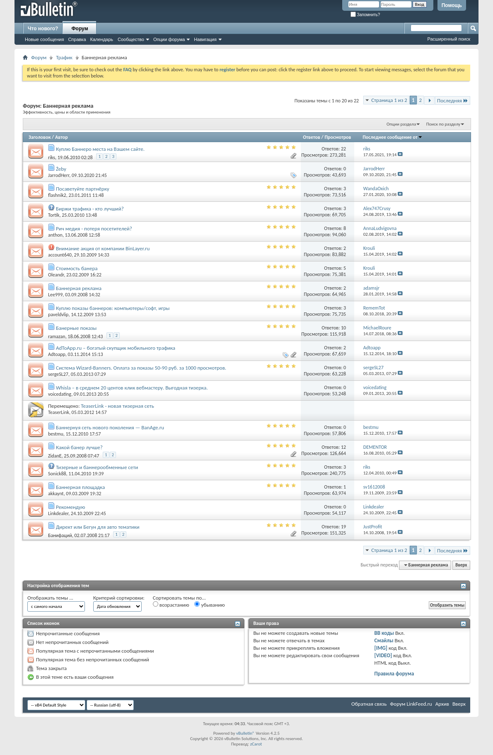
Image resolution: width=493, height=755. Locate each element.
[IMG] (381, 648)
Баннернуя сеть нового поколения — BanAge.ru (110, 427)
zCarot (256, 744)
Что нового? (43, 28)
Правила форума (394, 673)
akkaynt (56, 493)
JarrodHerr (58, 175)
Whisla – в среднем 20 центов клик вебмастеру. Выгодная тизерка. (132, 388)
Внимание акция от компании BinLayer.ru (103, 248)
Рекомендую (70, 507)
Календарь (102, 39)
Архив (442, 704)
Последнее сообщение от (392, 137)
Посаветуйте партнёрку (82, 189)
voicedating (59, 394)
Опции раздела (401, 124)
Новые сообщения (44, 39)
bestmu (55, 434)
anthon (55, 235)
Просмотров (337, 137)
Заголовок (40, 137)
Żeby (61, 169)
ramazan (56, 336)
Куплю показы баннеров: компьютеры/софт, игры (113, 308)
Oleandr (56, 275)
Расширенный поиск (448, 38)
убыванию (209, 604)
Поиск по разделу (443, 124)
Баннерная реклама (79, 288)
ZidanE (55, 456)
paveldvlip (58, 314)
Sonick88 (57, 474)
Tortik (53, 215)
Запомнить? (365, 14)
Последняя (452, 100)
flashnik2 (57, 195)
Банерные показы (76, 328)
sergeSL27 (58, 374)
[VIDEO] (383, 655)
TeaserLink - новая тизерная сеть (117, 406)
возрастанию (171, 604)
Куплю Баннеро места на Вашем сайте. (100, 149)
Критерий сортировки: (119, 598)
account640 (60, 255)
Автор (61, 137)
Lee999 (55, 295)
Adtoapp (56, 354)
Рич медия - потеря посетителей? (94, 228)
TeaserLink (58, 412)
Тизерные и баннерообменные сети (97, 467)
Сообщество (131, 39)
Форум (79, 28)
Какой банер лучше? (79, 447)
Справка (77, 39)
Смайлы (384, 640)
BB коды (384, 633)
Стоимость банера (77, 268)
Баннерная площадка (80, 487)
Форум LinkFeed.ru (411, 704)
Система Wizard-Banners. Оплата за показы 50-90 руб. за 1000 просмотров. (141, 368)
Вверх (461, 565)
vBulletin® (245, 733)
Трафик (64, 57)
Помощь (452, 5)
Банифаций (60, 535)
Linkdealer (58, 513)
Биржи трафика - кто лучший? (90, 209)
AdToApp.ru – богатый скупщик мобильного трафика (115, 348)
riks (51, 157)
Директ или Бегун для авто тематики (98, 527)
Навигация (205, 39)
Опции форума (169, 39)
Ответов (311, 137)
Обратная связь (369, 704)
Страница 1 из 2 (389, 100)
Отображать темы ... (50, 598)
